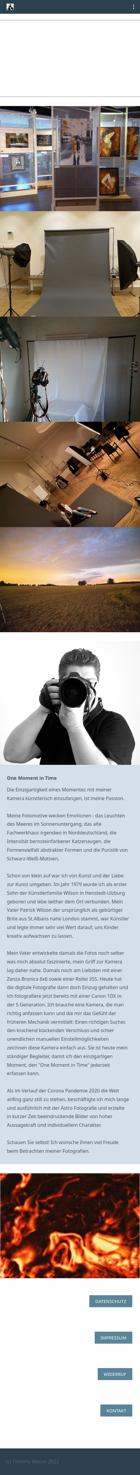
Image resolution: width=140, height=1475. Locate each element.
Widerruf (115, 1374)
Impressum (113, 1338)
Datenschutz (110, 1301)
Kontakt (116, 1410)
